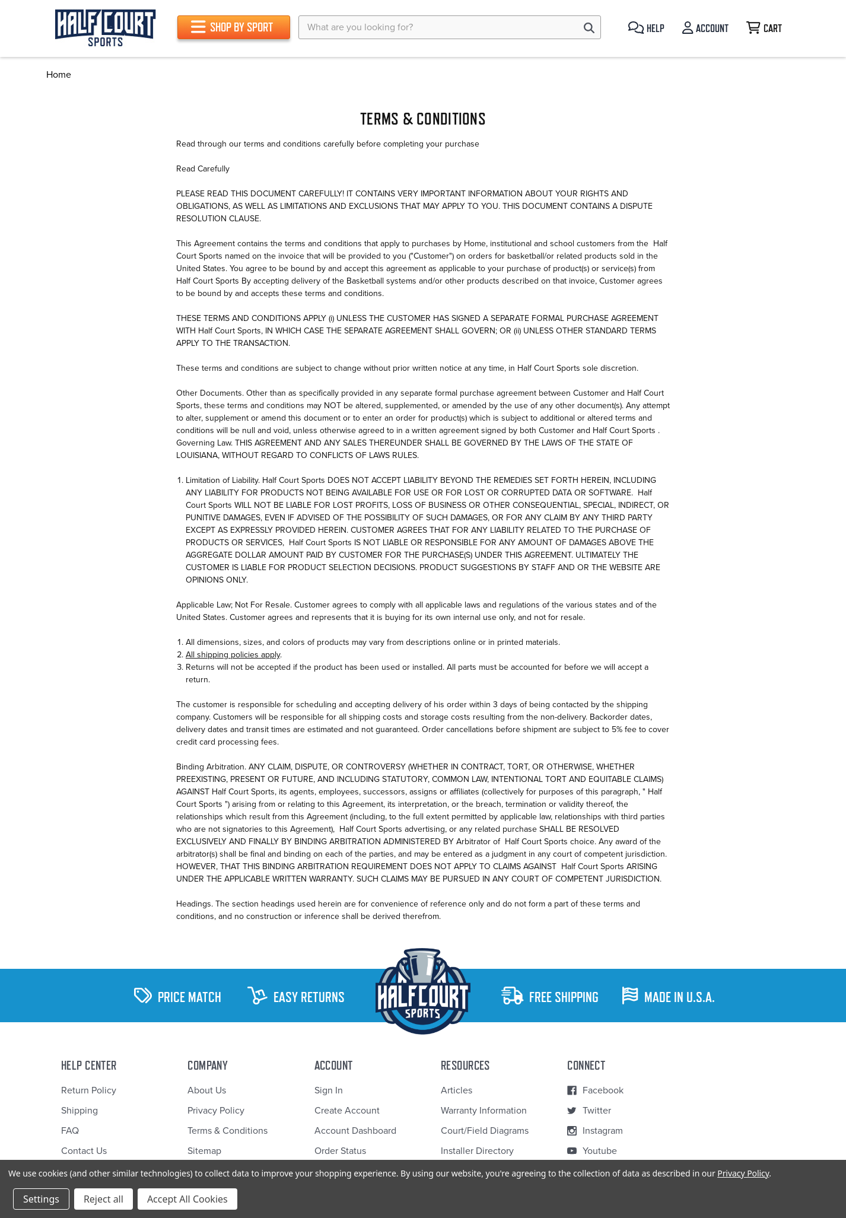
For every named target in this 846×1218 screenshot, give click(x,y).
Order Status (340, 1151)
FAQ (70, 1131)
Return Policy (88, 1090)
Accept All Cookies (187, 1199)
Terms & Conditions (227, 1131)
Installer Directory (477, 1151)
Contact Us (84, 1151)
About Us (206, 1090)
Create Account (347, 1111)
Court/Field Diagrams (485, 1131)
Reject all (103, 1199)
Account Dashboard (355, 1131)
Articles (456, 1090)
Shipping (79, 1111)
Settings (41, 1199)
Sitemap (204, 1151)
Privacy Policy (215, 1111)
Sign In (328, 1090)
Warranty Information (484, 1111)
